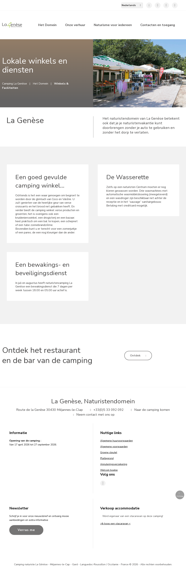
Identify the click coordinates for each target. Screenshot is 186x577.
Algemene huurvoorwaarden (116, 440)
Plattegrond (107, 458)
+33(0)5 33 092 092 (106, 410)
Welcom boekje (109, 470)
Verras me (26, 530)
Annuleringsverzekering (113, 464)
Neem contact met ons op (93, 414)
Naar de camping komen (149, 410)
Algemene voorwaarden (114, 446)
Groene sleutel (108, 452)
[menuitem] (132, 5)
